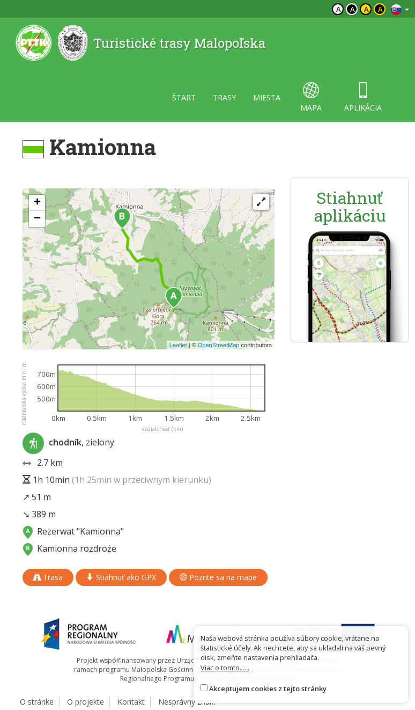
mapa (311, 97)
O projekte (85, 702)
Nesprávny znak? (187, 702)
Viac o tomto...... (225, 667)
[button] (173, 298)
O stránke (37, 702)
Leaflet (178, 345)
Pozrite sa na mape (218, 577)
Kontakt (131, 702)
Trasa (48, 577)
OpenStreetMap (219, 345)
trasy (224, 97)
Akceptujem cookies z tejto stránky (268, 688)
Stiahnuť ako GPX (121, 577)
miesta (266, 97)
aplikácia (363, 97)
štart (184, 97)
